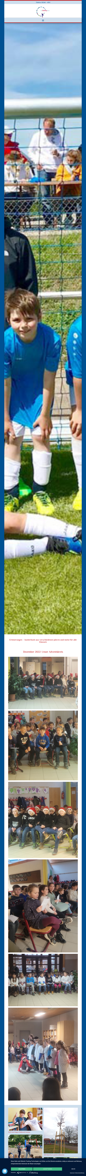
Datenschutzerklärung (79, 1172)
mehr (73, 1169)
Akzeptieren (47, 1169)
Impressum (72, 1172)
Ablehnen (21, 1169)
